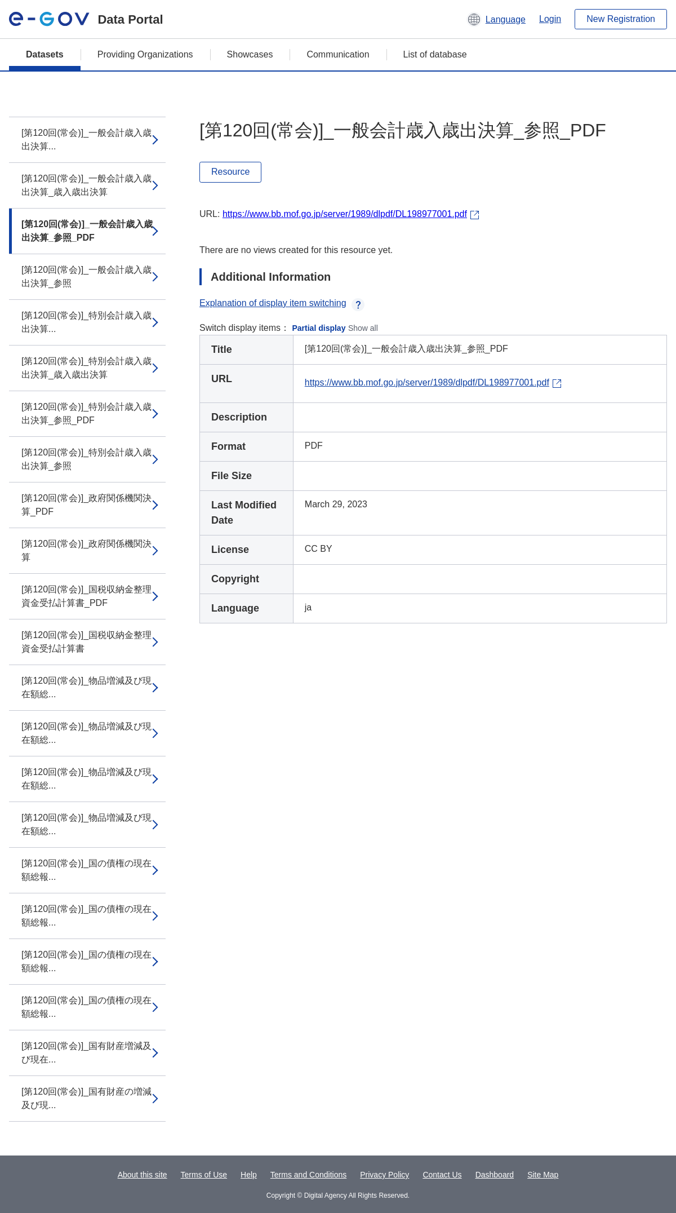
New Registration (620, 19)
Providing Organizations (145, 54)
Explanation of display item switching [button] (281, 303)
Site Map (542, 1174)
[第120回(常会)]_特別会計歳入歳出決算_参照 (86, 459)
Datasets (45, 54)
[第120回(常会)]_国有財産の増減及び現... (86, 1098)
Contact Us (441, 1174)
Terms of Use (204, 1174)
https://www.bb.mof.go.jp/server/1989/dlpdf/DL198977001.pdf (345, 214)
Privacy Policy (384, 1174)
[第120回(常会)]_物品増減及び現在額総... (86, 687)
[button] (496, 19)
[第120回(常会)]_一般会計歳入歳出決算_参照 (86, 276)
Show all (363, 328)
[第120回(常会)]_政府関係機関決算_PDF (86, 504)
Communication (337, 54)
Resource (230, 171)
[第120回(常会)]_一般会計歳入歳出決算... (86, 139)
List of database (435, 54)
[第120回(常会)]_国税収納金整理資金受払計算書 (86, 641)
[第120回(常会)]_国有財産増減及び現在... (86, 1052)
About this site (142, 1174)
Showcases (250, 54)
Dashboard (494, 1174)
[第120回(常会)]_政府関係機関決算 (86, 550)
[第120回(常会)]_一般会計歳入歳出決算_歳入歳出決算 (86, 185)
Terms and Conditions (308, 1174)
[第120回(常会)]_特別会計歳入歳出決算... (86, 322)
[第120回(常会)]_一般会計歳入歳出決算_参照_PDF (87, 230)
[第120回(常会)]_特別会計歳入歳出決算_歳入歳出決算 (86, 367)
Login (550, 19)
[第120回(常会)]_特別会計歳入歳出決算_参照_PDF (86, 413)
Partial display (319, 328)
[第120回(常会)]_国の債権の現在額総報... (86, 870)
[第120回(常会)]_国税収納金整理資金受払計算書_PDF (86, 596)
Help (249, 1174)
